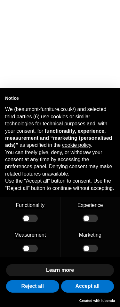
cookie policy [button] (76, 145)
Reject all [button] (32, 286)
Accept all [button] (87, 286)
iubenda (108, 301)
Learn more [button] (60, 270)
